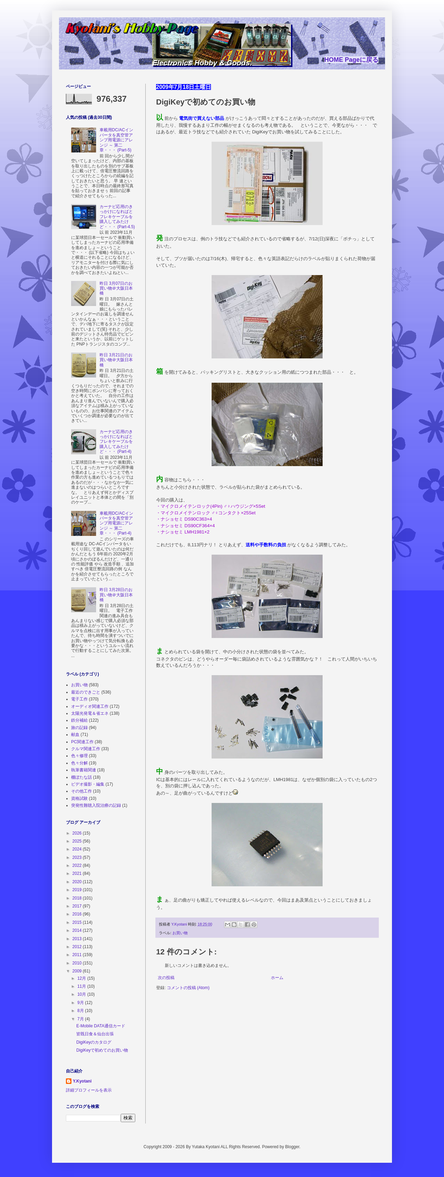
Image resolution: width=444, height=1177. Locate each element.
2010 (77, 963)
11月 (82, 986)
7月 (81, 1019)
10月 (82, 994)
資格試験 (79, 798)
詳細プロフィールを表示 (89, 1090)
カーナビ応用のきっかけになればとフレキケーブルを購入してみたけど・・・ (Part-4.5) (117, 216)
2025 (77, 841)
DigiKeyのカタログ (93, 1042)
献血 (75, 734)
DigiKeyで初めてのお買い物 (102, 1050)
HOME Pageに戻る (351, 59)
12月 (82, 978)
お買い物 (180, 933)
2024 (77, 849)
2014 (77, 930)
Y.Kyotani (82, 1081)
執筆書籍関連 (83, 770)
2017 (77, 906)
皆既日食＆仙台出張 (95, 1033)
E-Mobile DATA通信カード (100, 1025)
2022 (77, 865)
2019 (77, 889)
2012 (77, 946)
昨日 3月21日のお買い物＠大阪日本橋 (116, 360)
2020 (77, 881)
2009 (77, 971)
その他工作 (81, 791)
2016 (77, 914)
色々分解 (79, 763)
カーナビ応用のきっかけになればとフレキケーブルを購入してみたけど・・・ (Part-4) (116, 441)
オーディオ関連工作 (90, 706)
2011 (77, 954)
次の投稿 (166, 977)
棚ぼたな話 (81, 777)
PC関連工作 (82, 741)
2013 (77, 938)
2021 (77, 873)
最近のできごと (85, 692)
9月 (81, 1002)
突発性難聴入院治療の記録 (96, 805)
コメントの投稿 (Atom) (188, 987)
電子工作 (79, 699)
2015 (77, 922)
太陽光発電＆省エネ (90, 713)
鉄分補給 (79, 720)
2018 (77, 898)
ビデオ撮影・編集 (87, 784)
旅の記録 (79, 727)
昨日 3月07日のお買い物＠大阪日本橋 (116, 288)
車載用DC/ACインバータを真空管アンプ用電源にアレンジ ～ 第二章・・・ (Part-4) (116, 523)
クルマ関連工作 (85, 748)
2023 (77, 857)
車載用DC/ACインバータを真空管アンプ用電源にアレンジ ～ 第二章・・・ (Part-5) (116, 139)
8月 (81, 1010)
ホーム (277, 977)
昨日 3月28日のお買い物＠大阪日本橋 (116, 594)
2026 (77, 833)
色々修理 (79, 755)
